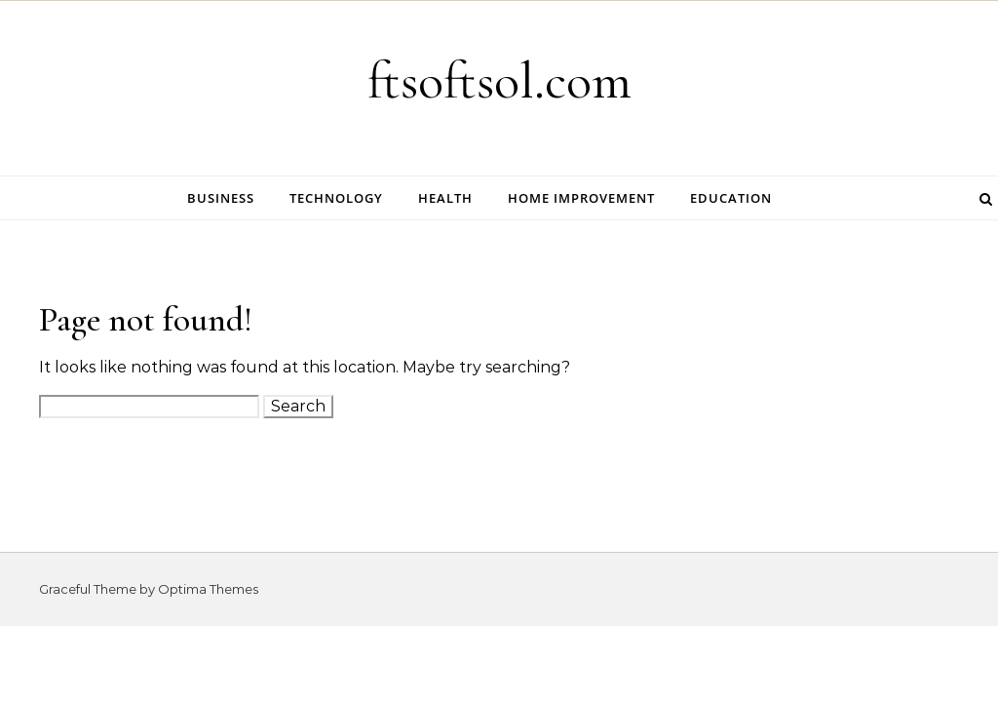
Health (445, 198)
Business (220, 198)
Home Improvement (581, 198)
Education (731, 198)
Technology (336, 198)
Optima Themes (208, 589)
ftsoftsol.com (499, 80)
